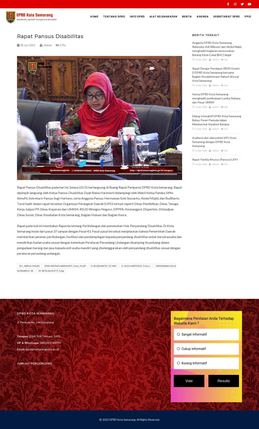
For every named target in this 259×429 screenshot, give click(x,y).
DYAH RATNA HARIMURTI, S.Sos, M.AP (65, 265)
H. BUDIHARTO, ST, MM (103, 265)
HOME (86, 16)
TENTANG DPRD (107, 16)
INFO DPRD (131, 16)
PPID (247, 16)
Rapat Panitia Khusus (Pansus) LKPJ (215, 159)
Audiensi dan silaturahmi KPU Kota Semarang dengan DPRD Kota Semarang (214, 142)
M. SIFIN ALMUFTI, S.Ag (51, 270)
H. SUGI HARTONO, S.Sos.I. (136, 265)
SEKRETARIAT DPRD (225, 16)
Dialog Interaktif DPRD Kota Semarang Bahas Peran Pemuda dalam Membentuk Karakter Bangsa (216, 120)
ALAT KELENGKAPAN (158, 16)
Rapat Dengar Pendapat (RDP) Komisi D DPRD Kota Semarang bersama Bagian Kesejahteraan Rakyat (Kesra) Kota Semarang (216, 74)
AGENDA (200, 16)
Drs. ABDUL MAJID (29, 265)
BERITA (183, 16)
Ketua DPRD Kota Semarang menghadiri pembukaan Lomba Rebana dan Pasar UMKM (216, 98)
